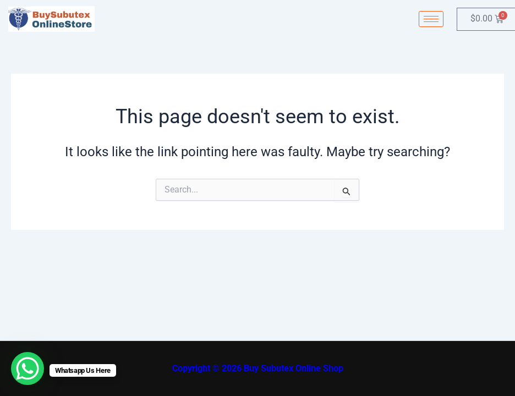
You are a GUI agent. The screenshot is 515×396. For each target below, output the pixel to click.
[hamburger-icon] (431, 19)
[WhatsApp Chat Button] (27, 368)
